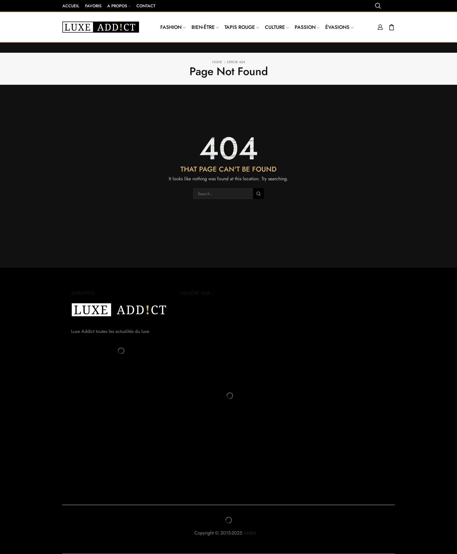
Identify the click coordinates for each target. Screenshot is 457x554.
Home (217, 62)
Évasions (339, 27)
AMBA (253, 533)
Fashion (172, 27)
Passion (307, 27)
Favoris (93, 6)
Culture (277, 27)
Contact (145, 6)
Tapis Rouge (241, 27)
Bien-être (205, 27)
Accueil (70, 6)
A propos (119, 6)
